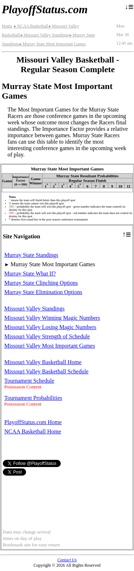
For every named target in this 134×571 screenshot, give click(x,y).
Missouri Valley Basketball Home (42, 362)
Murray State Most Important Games (52, 43)
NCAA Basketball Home (32, 431)
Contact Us (66, 559)
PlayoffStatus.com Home (33, 422)
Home (7, 26)
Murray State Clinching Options (41, 283)
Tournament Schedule (29, 381)
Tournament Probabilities (33, 398)
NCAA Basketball (30, 26)
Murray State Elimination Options (43, 292)
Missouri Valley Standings (44, 35)
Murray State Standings (31, 255)
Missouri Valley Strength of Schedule (47, 336)
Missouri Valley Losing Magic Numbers (50, 327)
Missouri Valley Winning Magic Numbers (52, 318)
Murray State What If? (30, 273)
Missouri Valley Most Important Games (49, 346)
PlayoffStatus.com (45, 9)
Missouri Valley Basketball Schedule (46, 371)
